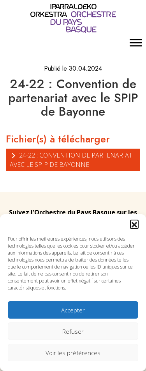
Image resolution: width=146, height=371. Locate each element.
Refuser (73, 331)
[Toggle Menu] (136, 43)
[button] (134, 224)
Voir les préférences (73, 353)
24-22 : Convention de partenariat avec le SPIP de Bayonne (71, 160)
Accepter (73, 310)
